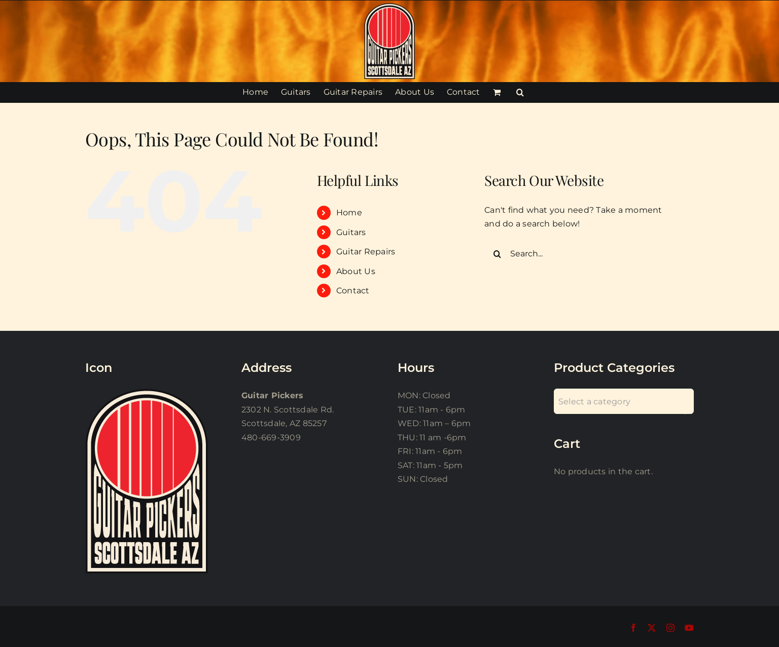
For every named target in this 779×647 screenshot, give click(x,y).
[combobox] (624, 401)
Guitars (351, 232)
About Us (355, 271)
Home (349, 212)
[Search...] (580, 254)
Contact (353, 290)
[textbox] (623, 401)
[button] (520, 92)
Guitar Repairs (365, 251)
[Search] (497, 254)
